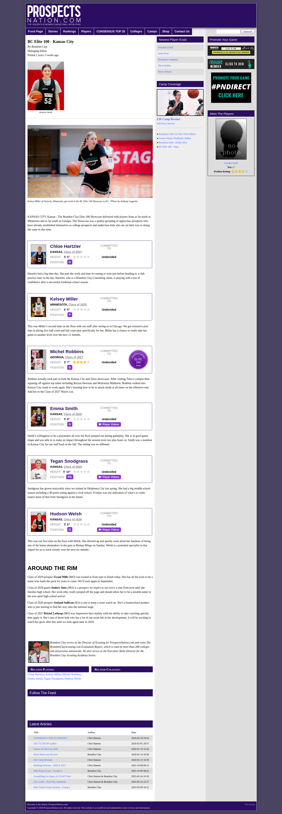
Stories (53, 31)
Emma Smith (64, 408)
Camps (152, 31)
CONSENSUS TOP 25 (111, 31)
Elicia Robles (164, 65)
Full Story (162, 123)
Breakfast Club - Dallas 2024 (173, 142)
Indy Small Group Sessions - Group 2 (52, 787)
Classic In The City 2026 (46, 749)
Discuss (171, 123)
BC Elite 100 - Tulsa (169, 146)
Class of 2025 (77, 304)
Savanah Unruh (165, 47)
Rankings (69, 31)
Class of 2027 (73, 252)
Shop (165, 31)
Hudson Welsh (66, 513)
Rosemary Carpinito (168, 59)
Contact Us (182, 31)
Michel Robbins (67, 351)
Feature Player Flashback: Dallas (175, 138)
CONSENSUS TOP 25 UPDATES (50, 738)
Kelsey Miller (64, 299)
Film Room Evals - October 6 (48, 770)
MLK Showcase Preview (46, 754)
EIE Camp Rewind (43, 760)
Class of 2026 (73, 414)
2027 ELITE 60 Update (45, 743)
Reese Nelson (164, 71)
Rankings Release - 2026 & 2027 (50, 765)
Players (86, 31)
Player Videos (111, 424)
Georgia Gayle (231, 163)
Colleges (136, 31)
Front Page (35, 31)
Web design (250, 804)
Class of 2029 (73, 466)
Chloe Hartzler (65, 246)
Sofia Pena (163, 53)
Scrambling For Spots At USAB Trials (52, 776)
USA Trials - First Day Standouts (50, 781)
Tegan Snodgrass (69, 461)
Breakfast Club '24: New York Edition (177, 134)
